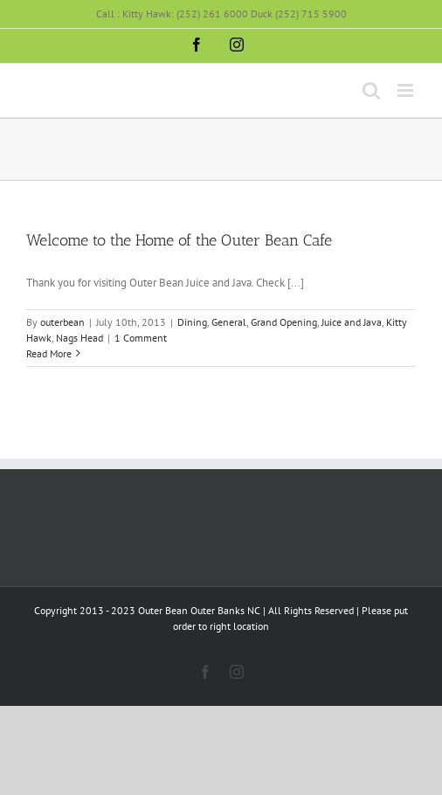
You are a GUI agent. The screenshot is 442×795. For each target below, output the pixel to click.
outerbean (62, 321)
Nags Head (79, 337)
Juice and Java (351, 321)
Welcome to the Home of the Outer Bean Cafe (179, 240)
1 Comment (140, 337)
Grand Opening (284, 321)
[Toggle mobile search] (371, 90)
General (228, 321)
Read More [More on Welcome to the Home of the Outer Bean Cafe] (49, 353)
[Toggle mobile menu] (406, 90)
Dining (192, 321)
